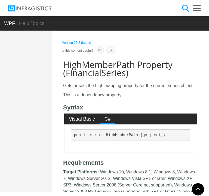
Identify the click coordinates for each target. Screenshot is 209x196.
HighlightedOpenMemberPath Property (45, 85)
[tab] (82, 119)
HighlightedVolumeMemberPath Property (45, 133)
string (96, 135)
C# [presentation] (107, 119)
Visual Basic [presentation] (82, 119)
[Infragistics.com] (35, 8)
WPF (9, 23)
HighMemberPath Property (45, 175)
